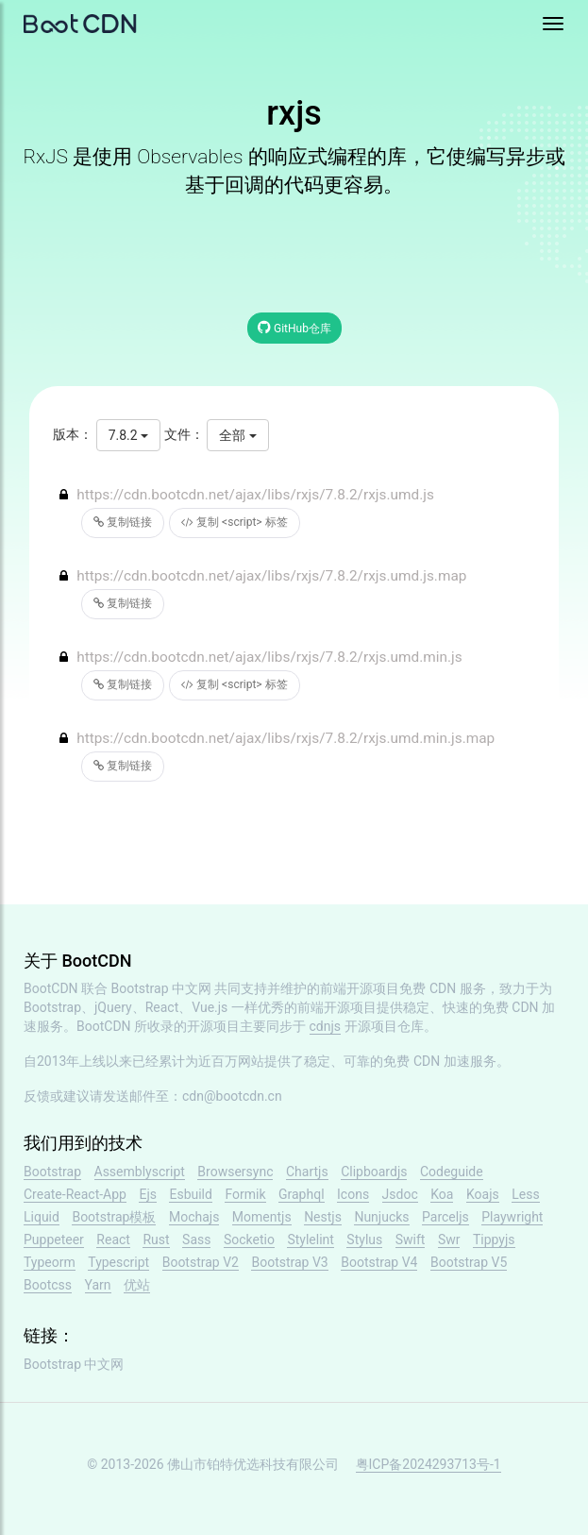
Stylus (364, 1239)
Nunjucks (381, 1216)
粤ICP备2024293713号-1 (428, 1464)
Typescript (118, 1262)
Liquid (41, 1216)
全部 (237, 435)
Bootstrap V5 (468, 1262)
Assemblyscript (139, 1171)
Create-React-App (75, 1194)
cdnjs (326, 1026)
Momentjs (262, 1216)
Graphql (301, 1194)
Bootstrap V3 (289, 1262)
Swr (449, 1239)
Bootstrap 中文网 (161, 988)
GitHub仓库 (294, 327)
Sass (196, 1239)
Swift (410, 1239)
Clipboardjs (374, 1171)
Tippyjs (494, 1239)
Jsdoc (400, 1194)
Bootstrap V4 (379, 1262)
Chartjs (307, 1171)
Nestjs (323, 1216)
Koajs (482, 1194)
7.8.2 (128, 435)
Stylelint (310, 1239)
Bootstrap (52, 1171)
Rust (156, 1239)
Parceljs (445, 1216)
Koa (441, 1194)
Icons (353, 1194)
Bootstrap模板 (114, 1216)
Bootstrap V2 (200, 1262)
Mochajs (194, 1216)
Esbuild (190, 1194)
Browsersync (235, 1171)
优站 (137, 1284)
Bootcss (48, 1284)
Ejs (148, 1194)
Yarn (98, 1284)
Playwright (512, 1216)
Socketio (249, 1239)
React (113, 1239)
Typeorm (50, 1262)
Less (525, 1194)
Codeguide (451, 1171)
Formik (245, 1194)
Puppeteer (54, 1239)
